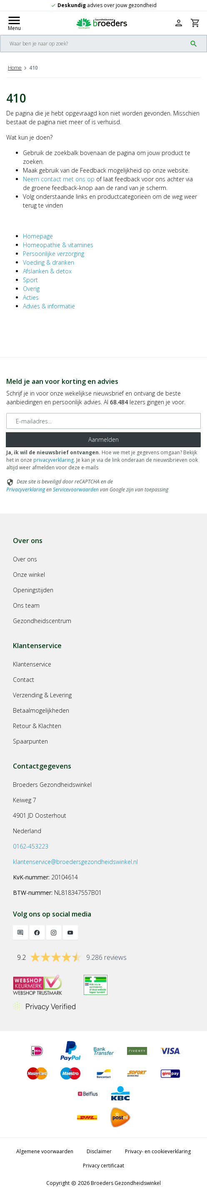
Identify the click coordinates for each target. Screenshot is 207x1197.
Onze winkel (29, 574)
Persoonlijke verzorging (53, 254)
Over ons (25, 559)
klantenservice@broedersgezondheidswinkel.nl (75, 862)
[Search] (93, 43)
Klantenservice (32, 664)
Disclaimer (99, 1151)
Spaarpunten (30, 741)
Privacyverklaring (25, 489)
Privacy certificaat (103, 1165)
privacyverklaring (53, 459)
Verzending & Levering (42, 695)
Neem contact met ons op (59, 179)
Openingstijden (33, 590)
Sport (30, 280)
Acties (31, 297)
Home (15, 67)
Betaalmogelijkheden (41, 710)
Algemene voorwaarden (44, 1151)
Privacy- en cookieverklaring (158, 1151)
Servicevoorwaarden (76, 489)
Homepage (38, 236)
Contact (23, 680)
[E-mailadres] (103, 421)
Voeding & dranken (48, 262)
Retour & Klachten (37, 726)
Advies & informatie (49, 306)
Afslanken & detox (47, 271)
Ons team (26, 605)
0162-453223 (30, 846)
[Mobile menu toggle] (14, 23)
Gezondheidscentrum (42, 621)
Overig (31, 289)
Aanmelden (103, 439)
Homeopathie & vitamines (58, 245)
